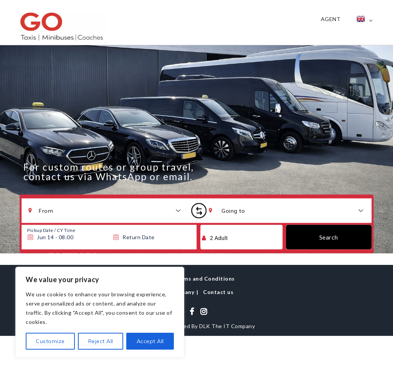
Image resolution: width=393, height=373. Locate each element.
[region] (99, 312)
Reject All (100, 341)
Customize (50, 341)
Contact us (218, 292)
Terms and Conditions (204, 278)
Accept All (150, 341)
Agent (331, 19)
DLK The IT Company (227, 326)
